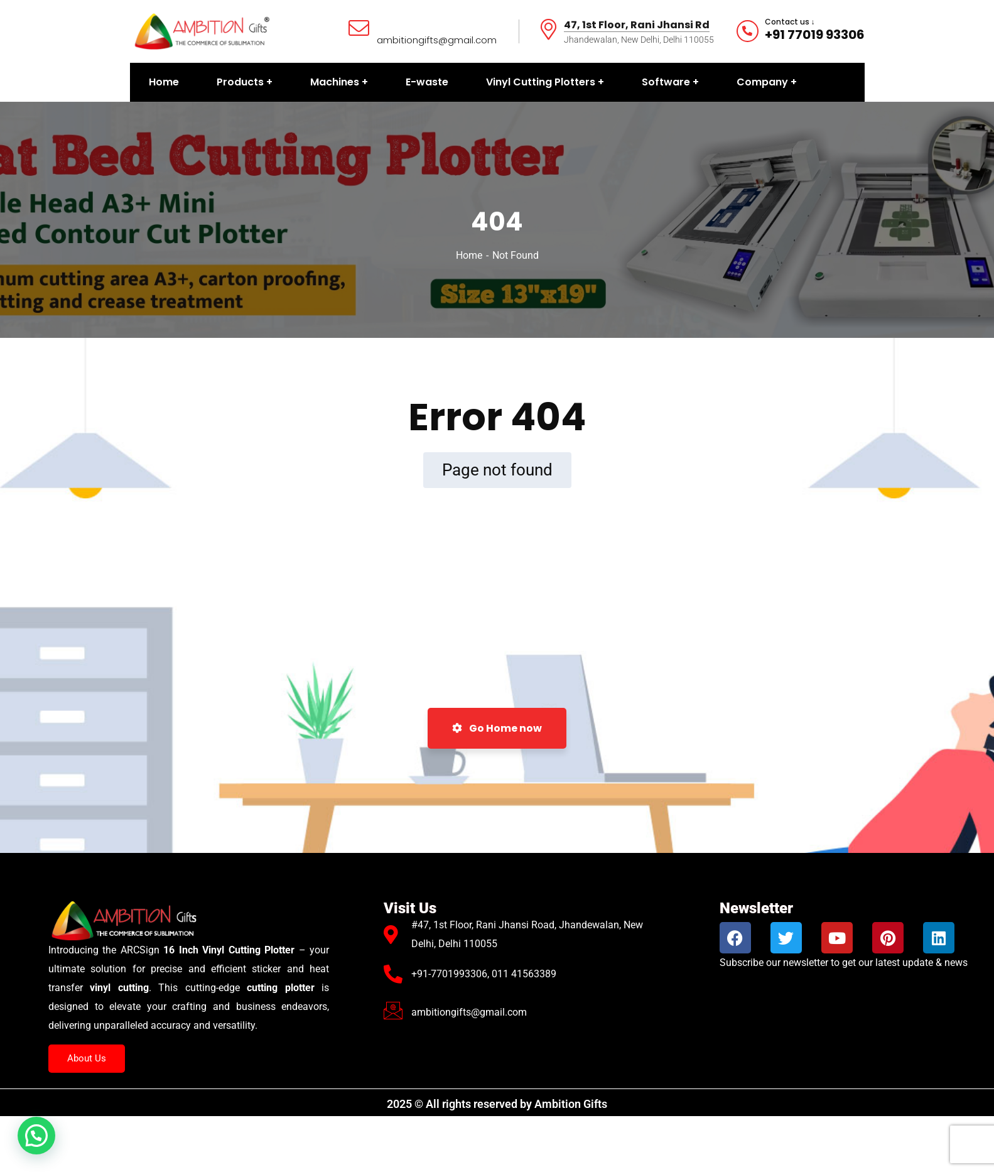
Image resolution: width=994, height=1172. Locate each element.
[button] (36, 1135)
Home (469, 255)
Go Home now (497, 728)
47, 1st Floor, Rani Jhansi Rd (637, 25)
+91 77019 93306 (815, 34)
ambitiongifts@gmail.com (437, 39)
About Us (86, 1058)
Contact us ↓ (790, 22)
